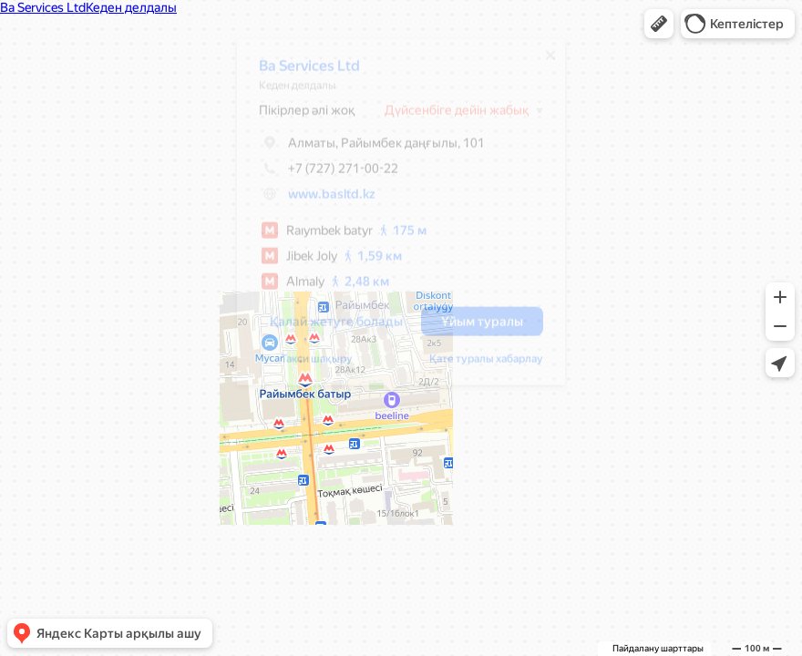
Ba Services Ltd (300, 72)
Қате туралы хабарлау (477, 365)
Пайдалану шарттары (658, 648)
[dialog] (392, 219)
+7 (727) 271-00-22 (319, 175)
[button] (658, 23)
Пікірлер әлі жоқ (297, 116)
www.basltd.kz (322, 200)
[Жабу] (541, 62)
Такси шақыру (308, 365)
